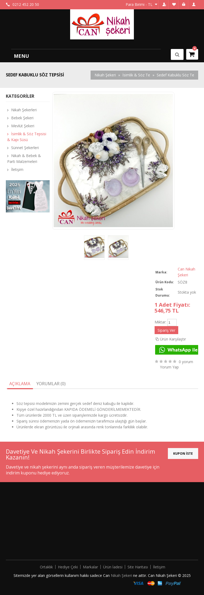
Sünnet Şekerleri (25, 147)
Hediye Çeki (68, 566)
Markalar (90, 566)
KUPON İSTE (183, 453)
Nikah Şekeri (122, 575)
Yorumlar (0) (51, 384)
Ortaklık (46, 566)
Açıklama (19, 384)
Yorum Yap (169, 367)
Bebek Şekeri (22, 117)
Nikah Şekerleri (24, 109)
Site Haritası (138, 566)
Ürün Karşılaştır (173, 339)
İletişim (17, 169)
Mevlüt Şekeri (22, 125)
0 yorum (186, 361)
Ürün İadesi (112, 566)
